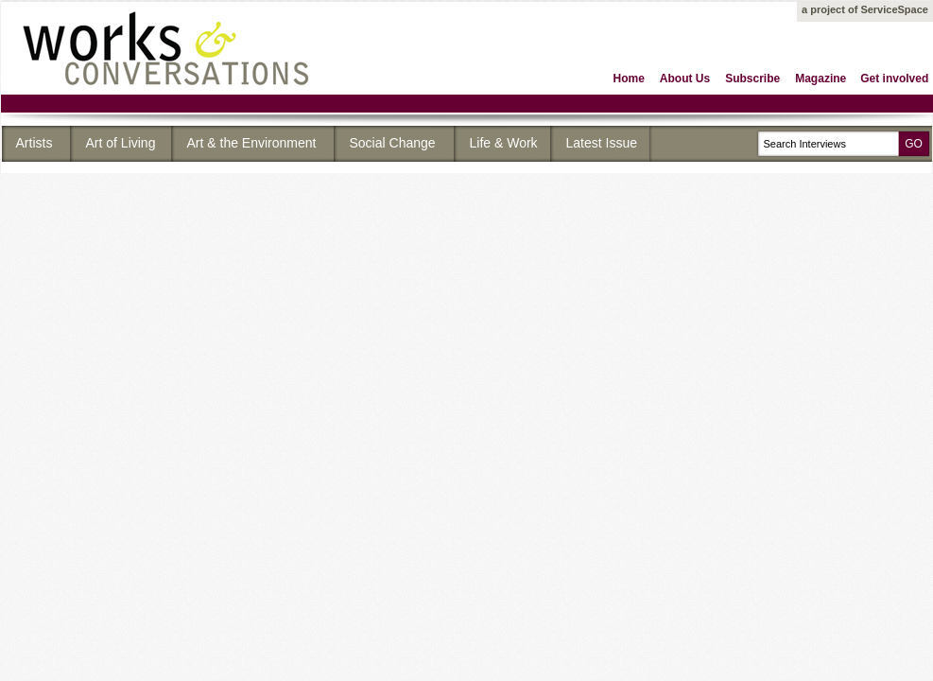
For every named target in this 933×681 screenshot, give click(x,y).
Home (629, 78)
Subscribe (752, 78)
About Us (685, 78)
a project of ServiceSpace (865, 9)
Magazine (820, 78)
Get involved (894, 78)
